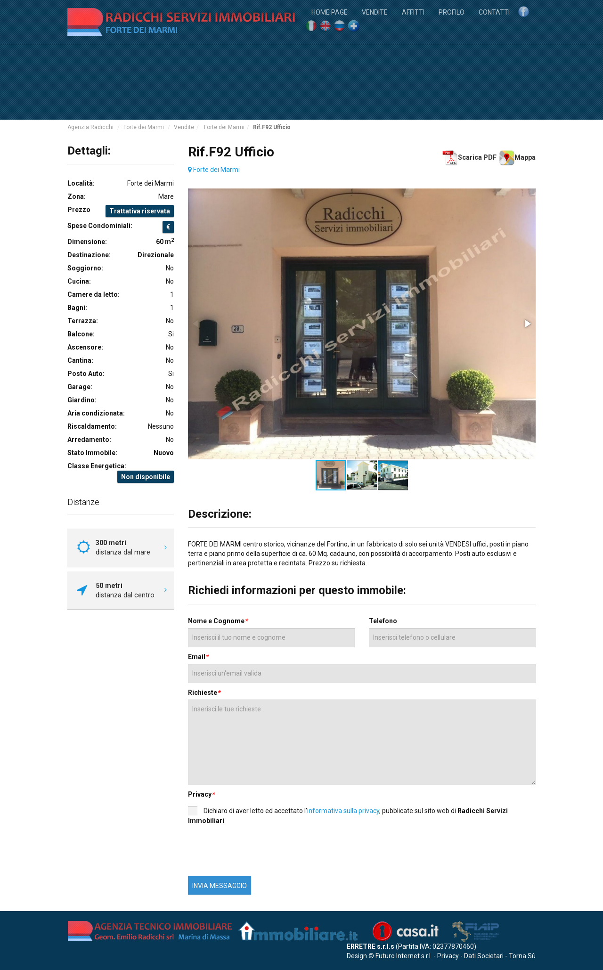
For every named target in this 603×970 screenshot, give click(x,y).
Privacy (201, 794)
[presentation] (266, 853)
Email (198, 656)
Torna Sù (522, 956)
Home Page (329, 11)
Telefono (383, 621)
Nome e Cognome (217, 621)
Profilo (451, 11)
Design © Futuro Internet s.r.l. (389, 956)
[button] (527, 323)
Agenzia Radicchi (90, 127)
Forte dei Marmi (143, 127)
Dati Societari (484, 956)
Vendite (375, 11)
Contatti (494, 11)
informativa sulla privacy (343, 811)
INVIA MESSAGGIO (219, 885)
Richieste (204, 692)
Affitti (413, 11)
